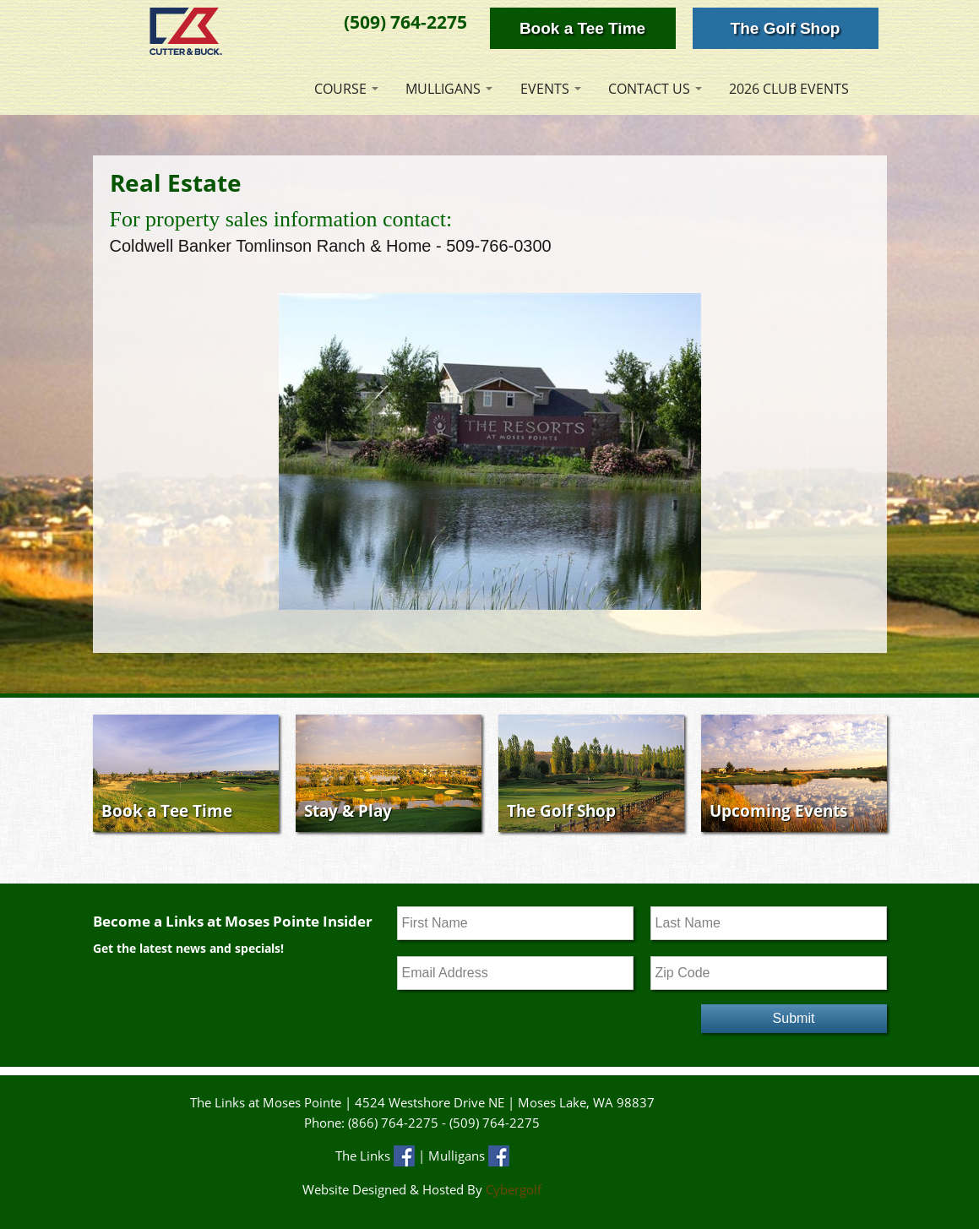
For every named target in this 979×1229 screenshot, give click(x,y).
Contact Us (649, 88)
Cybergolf (513, 1189)
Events (544, 88)
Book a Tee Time (582, 28)
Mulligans (443, 88)
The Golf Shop (785, 28)
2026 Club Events (789, 88)
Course (340, 88)
